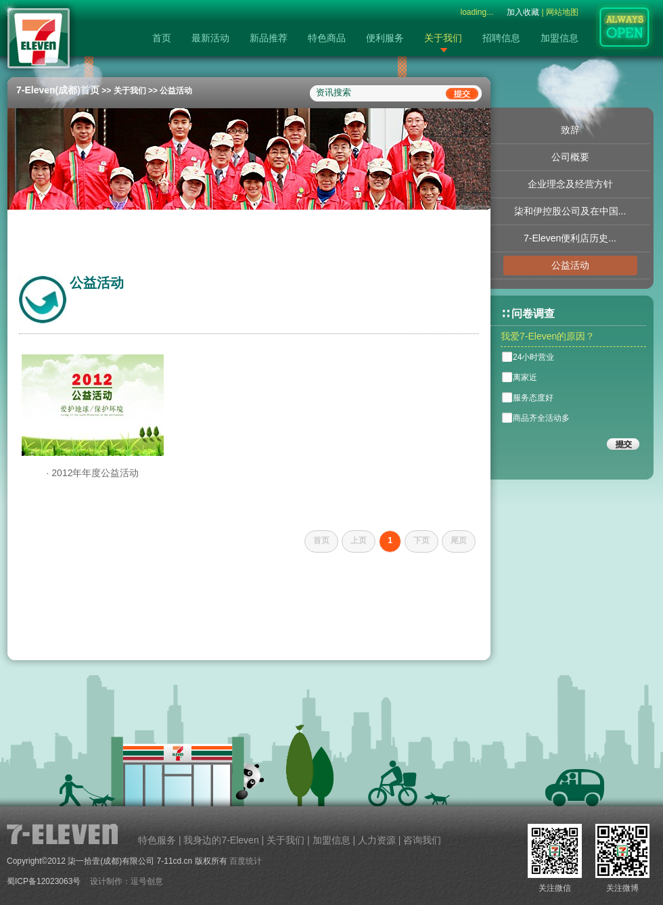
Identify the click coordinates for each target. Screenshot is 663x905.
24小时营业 (533, 357)
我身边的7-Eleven (220, 840)
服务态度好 (533, 397)
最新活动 (210, 37)
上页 (358, 540)
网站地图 (562, 12)
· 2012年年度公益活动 (93, 472)
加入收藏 (523, 12)
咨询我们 (422, 840)
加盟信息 (559, 37)
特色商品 (327, 37)
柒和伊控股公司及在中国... (570, 211)
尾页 (459, 540)
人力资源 (377, 840)
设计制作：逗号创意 (126, 881)
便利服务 (385, 37)
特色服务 (157, 840)
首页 (161, 37)
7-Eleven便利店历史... (570, 238)
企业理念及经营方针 (570, 184)
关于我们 (443, 37)
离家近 (525, 377)
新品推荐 (269, 37)
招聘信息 (501, 37)
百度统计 (245, 861)
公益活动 (176, 90)
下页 (421, 540)
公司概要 (570, 157)
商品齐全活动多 (541, 418)
